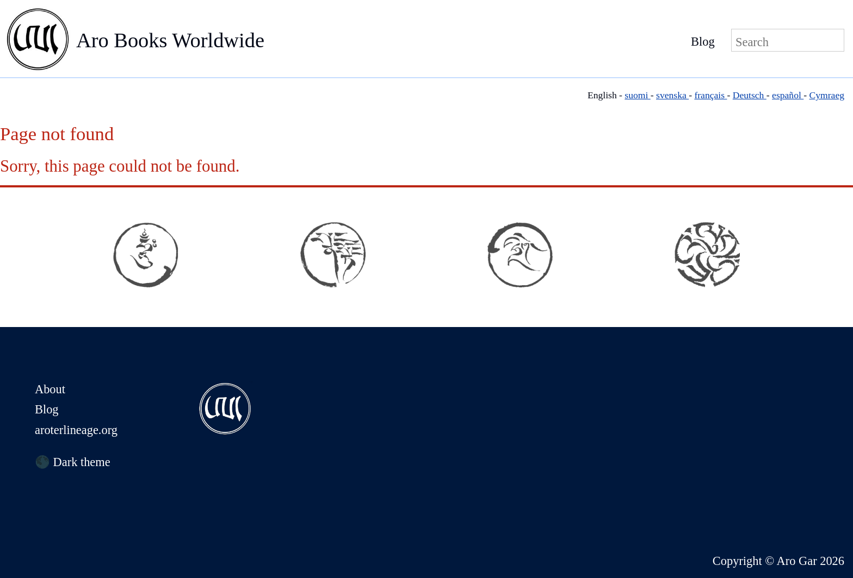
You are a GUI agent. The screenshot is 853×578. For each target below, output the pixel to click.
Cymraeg (827, 95)
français (710, 95)
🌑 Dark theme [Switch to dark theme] (72, 462)
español (787, 95)
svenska (672, 95)
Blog (703, 41)
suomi (637, 95)
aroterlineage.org (76, 430)
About (50, 389)
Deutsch (750, 95)
